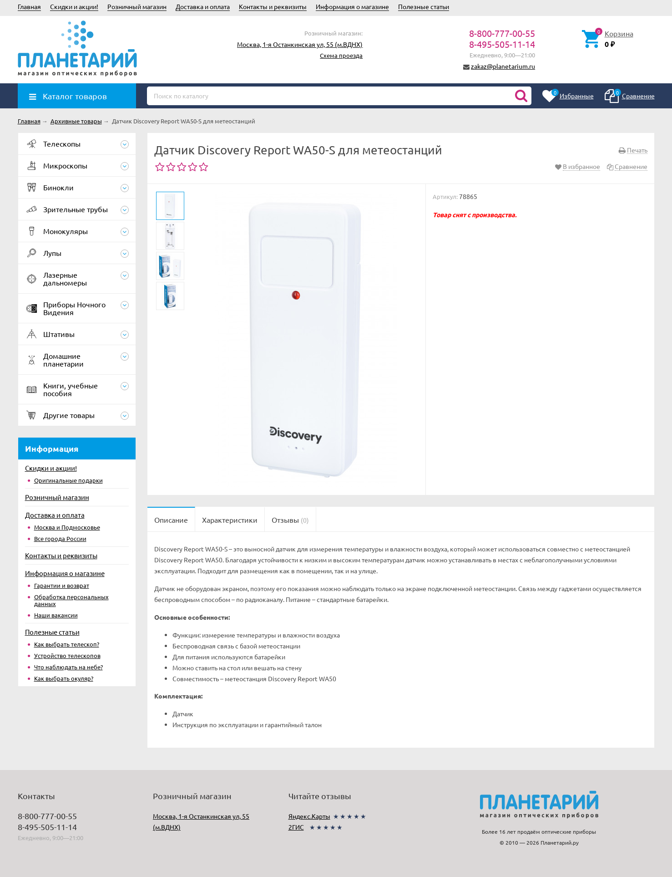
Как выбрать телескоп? (66, 644)
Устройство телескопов (67, 655)
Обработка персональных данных (71, 600)
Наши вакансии (56, 615)
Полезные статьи (423, 6)
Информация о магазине (352, 6)
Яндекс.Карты (309, 816)
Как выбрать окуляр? (63, 678)
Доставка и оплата (203, 6)
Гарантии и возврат (61, 585)
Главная (29, 6)
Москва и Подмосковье (67, 527)
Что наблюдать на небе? (68, 667)
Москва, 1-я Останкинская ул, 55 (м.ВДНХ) (300, 44)
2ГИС (296, 827)
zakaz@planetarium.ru (503, 66)
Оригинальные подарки (68, 480)
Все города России (60, 538)
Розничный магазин (137, 6)
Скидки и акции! (74, 6)
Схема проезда (341, 55)
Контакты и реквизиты (273, 6)
